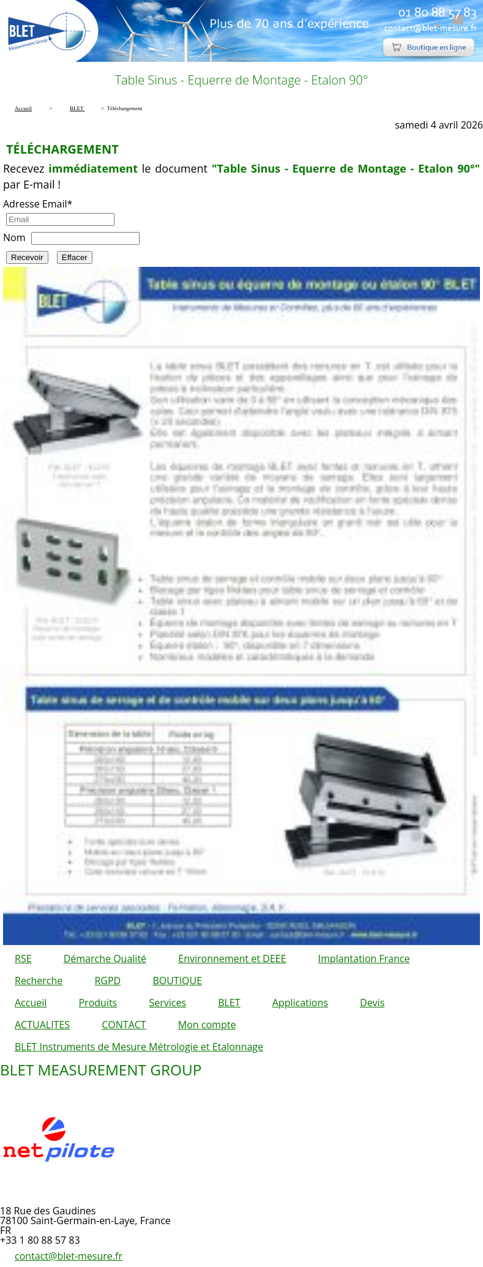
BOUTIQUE (177, 980)
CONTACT (124, 1024)
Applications (300, 1002)
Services (167, 1002)
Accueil (31, 1002)
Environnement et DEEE (232, 958)
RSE (23, 958)
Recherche (38, 980)
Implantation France (364, 958)
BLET (229, 1002)
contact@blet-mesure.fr (68, 1256)
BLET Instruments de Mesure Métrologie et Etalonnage (139, 1046)
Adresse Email (37, 204)
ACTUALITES (42, 1024)
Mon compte (207, 1024)
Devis (372, 1002)
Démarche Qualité (105, 958)
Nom (14, 237)
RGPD (107, 980)
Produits (97, 1002)
